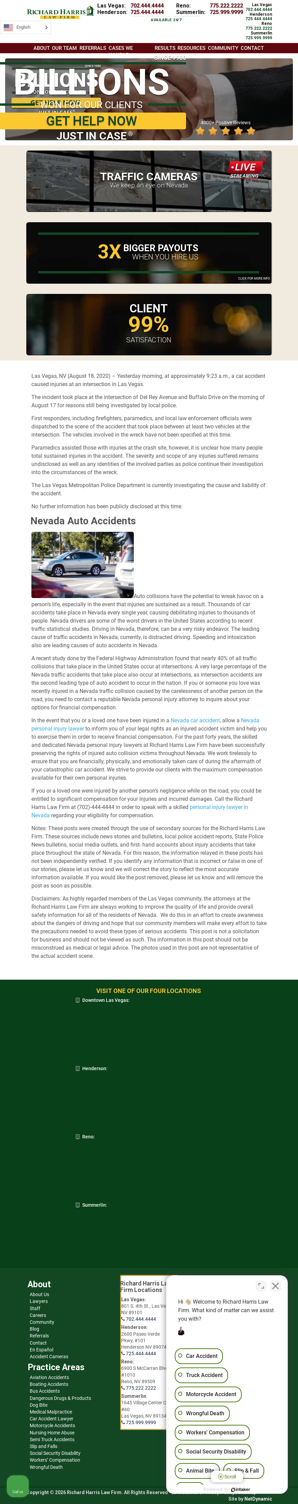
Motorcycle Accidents (52, 1425)
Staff (35, 1308)
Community (42, 1322)
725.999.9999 (226, 12)
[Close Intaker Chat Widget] (275, 1285)
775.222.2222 (226, 5)
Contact (38, 1343)
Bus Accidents (45, 1391)
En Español (41, 1349)
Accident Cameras (49, 1356)
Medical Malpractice (51, 1412)
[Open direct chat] (261, 1285)
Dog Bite (38, 1405)
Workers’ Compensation (55, 1460)
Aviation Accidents (49, 1377)
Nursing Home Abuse (52, 1432)
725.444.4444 (147, 12)
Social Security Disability (55, 1453)
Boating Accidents (49, 1384)
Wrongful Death (46, 1467)
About (41, 48)
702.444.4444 (147, 5)
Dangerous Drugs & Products (60, 1398)
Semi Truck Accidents (52, 1439)
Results (165, 48)
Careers (38, 1315)
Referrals (39, 1335)
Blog (34, 1329)
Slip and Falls (43, 1446)
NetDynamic (258, 1499)
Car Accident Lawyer (51, 1418)
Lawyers (39, 1301)
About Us (39, 1294)
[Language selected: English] (25, 27)
